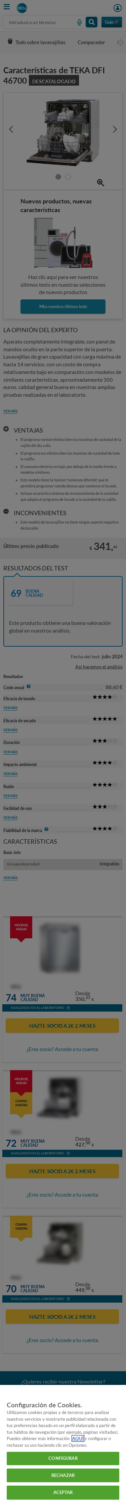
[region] (63, 1444)
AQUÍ (78, 1438)
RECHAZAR (63, 1475)
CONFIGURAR (62, 1458)
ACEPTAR (63, 1492)
